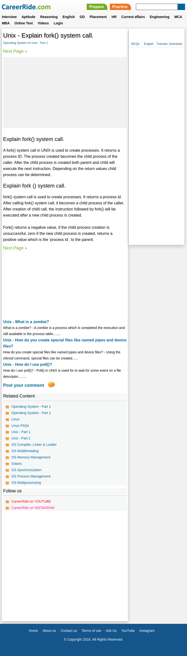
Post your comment (23, 385)
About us (49, 631)
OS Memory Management (30, 457)
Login (58, 23)
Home (33, 631)
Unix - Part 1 (20, 432)
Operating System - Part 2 (31, 413)
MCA (178, 17)
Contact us (69, 631)
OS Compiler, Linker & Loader (34, 445)
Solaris (16, 464)
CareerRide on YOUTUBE (31, 501)
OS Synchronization (26, 470)
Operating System (15, 43)
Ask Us (111, 631)
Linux (15, 419)
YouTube (128, 631)
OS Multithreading (25, 451)
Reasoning (49, 17)
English (69, 17)
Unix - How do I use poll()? (27, 364)
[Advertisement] (65, 92)
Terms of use (91, 631)
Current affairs (133, 17)
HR (114, 17)
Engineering (159, 17)
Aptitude (28, 17)
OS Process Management (30, 476)
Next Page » (15, 51)
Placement (98, 17)
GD (82, 17)
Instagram (146, 631)
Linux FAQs (20, 425)
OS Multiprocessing (26, 483)
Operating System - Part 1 (31, 406)
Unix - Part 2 (40, 43)
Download (175, 44)
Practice (119, 7)
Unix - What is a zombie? (26, 322)
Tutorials (162, 44)
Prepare (96, 7)
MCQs (135, 44)
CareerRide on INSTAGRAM (33, 508)
